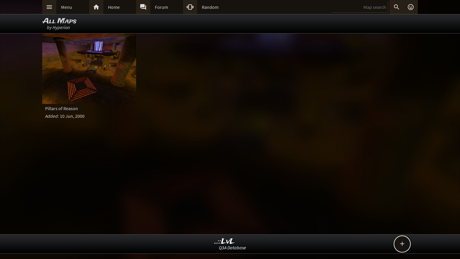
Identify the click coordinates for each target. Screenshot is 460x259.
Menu (66, 7)
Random (210, 7)
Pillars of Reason (61, 108)
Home (114, 7)
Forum (161, 7)
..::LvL (224, 241)
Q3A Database (232, 247)
